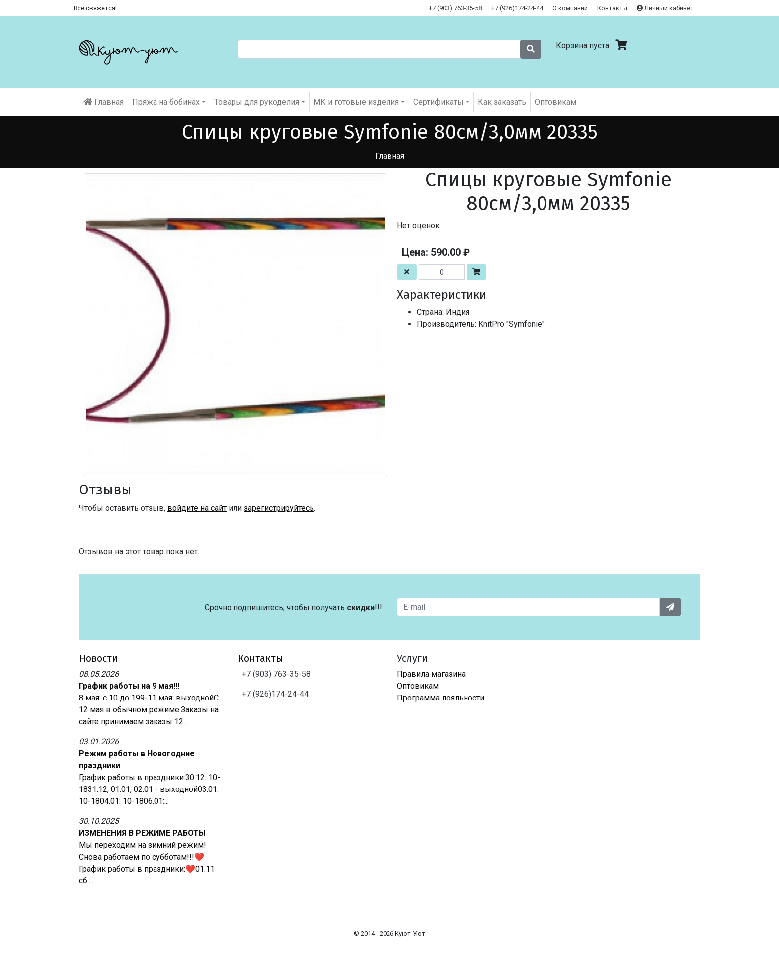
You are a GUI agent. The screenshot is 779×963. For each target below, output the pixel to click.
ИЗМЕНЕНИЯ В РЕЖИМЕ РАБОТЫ (142, 833)
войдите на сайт (197, 508)
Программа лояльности (440, 697)
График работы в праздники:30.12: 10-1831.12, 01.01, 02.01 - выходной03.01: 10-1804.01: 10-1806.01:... (149, 789)
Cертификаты (438, 102)
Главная (103, 102)
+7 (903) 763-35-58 (455, 8)
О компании (570, 8)
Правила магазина (431, 674)
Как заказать (502, 102)
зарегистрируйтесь (279, 508)
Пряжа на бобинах (166, 102)
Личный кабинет (665, 8)
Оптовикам (555, 102)
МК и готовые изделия (356, 102)
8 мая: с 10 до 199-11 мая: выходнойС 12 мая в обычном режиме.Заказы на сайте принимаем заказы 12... (149, 709)
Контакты (612, 8)
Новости (98, 658)
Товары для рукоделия (256, 102)
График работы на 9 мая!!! (129, 686)
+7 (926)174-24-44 (517, 8)
